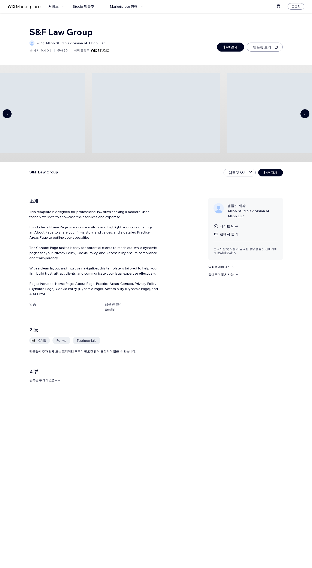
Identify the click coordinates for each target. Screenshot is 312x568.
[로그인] (296, 6)
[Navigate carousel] (7, 113)
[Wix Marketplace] (24, 6)
